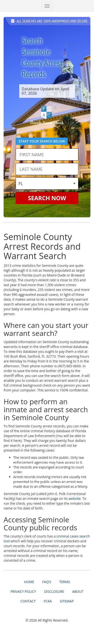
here (17, 440)
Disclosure (54, 591)
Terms (64, 582)
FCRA (48, 601)
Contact (28, 601)
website (75, 498)
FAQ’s (46, 582)
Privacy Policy (23, 591)
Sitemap (67, 601)
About (77, 591)
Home (29, 582)
